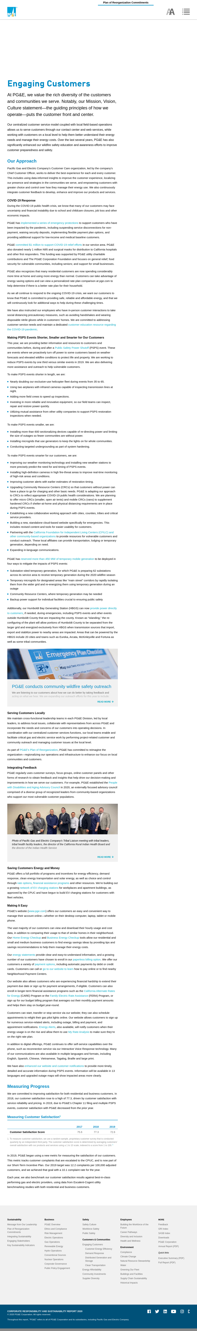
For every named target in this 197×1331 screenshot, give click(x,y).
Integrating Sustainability (19, 1239)
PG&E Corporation (167, 1244)
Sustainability (14, 1222)
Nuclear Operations (54, 1262)
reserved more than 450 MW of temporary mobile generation (57, 558)
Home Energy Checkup (27, 940)
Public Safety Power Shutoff (72, 347)
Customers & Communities (96, 1242)
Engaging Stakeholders (18, 1243)
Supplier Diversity (90, 1281)
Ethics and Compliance (56, 1231)
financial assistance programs (51, 885)
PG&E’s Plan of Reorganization (39, 751)
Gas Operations (52, 1244)
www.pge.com (36, 913)
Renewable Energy (54, 1249)
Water (123, 1268)
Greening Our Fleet (129, 1272)
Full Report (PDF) (166, 1265)
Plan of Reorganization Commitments (98, 2)
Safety (85, 1222)
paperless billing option (87, 962)
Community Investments (94, 1276)
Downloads (163, 1240)
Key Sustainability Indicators (21, 1248)
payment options (45, 966)
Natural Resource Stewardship (135, 1263)
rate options (24, 885)
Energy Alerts (47, 1029)
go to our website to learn (58, 971)
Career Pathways (128, 1234)
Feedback (163, 1227)
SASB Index (164, 1236)
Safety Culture (89, 1227)
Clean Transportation (95, 1268)
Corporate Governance (56, 1266)
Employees (126, 1222)
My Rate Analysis (78, 1034)
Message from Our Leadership (22, 1227)
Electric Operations (54, 1240)
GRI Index (163, 1231)
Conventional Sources (55, 1257)
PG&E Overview (52, 1227)
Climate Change (128, 1259)
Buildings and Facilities (131, 1276)
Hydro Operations (53, 1253)
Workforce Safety (90, 1231)
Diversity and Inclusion (131, 1239)
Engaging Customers (92, 1247)
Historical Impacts (129, 1285)
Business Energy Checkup (63, 940)
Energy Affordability (91, 1272)
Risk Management (53, 1236)
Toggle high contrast (170, 12)
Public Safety (88, 1236)
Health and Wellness (130, 1243)
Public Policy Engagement (57, 1270)
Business (49, 1222)
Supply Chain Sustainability (133, 1281)
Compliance (126, 1254)
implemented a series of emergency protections (49, 222)
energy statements (24, 957)
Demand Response (94, 1256)
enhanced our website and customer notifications (54, 1068)
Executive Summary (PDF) (171, 1260)
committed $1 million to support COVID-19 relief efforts (49, 244)
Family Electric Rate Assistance (69, 998)
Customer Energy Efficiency (98, 1251)
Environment (127, 1250)
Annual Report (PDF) (168, 1249)
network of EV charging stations (39, 890)
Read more (104, 703)
